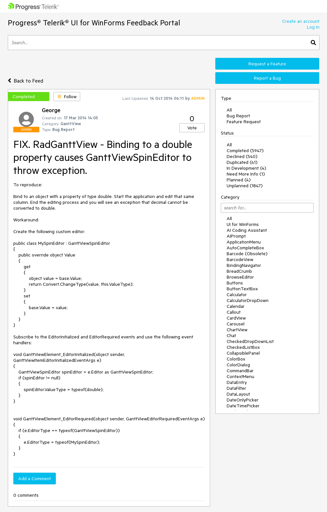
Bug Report (238, 116)
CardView (236, 318)
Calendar (236, 306)
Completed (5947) (245, 150)
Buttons (235, 283)
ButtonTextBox (242, 289)
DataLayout (238, 394)
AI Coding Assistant (247, 230)
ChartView (237, 330)
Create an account (301, 21)
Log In (313, 27)
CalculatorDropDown (248, 300)
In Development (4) (246, 168)
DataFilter (236, 388)
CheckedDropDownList (250, 341)
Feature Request (244, 122)
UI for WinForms (243, 224)
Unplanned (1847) (245, 186)
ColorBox (236, 359)
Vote (192, 128)
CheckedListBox (243, 347)
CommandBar (240, 371)
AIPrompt (236, 236)
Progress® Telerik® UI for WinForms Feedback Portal (94, 22)
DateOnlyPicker (242, 400)
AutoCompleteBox (245, 248)
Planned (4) (239, 180)
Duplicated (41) (242, 162)
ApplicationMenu (244, 242)
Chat (231, 335)
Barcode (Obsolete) (247, 253)
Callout (234, 312)
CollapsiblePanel (243, 353)
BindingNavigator (244, 265)
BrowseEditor (240, 277)
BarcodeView (240, 259)
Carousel (236, 324)
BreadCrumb (239, 271)
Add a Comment (34, 478)
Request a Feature (267, 64)
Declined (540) (242, 156)
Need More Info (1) (246, 174)
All (229, 110)
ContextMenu (240, 376)
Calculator (237, 294)
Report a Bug (267, 78)
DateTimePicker (243, 406)
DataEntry (237, 382)
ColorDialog (238, 365)
